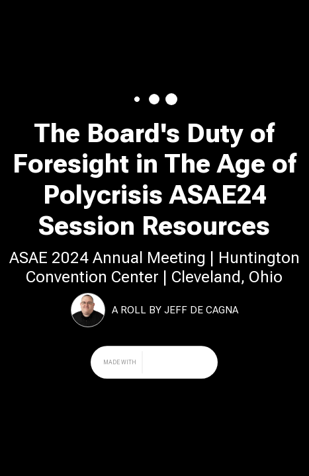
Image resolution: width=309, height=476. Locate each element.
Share (282, 16)
